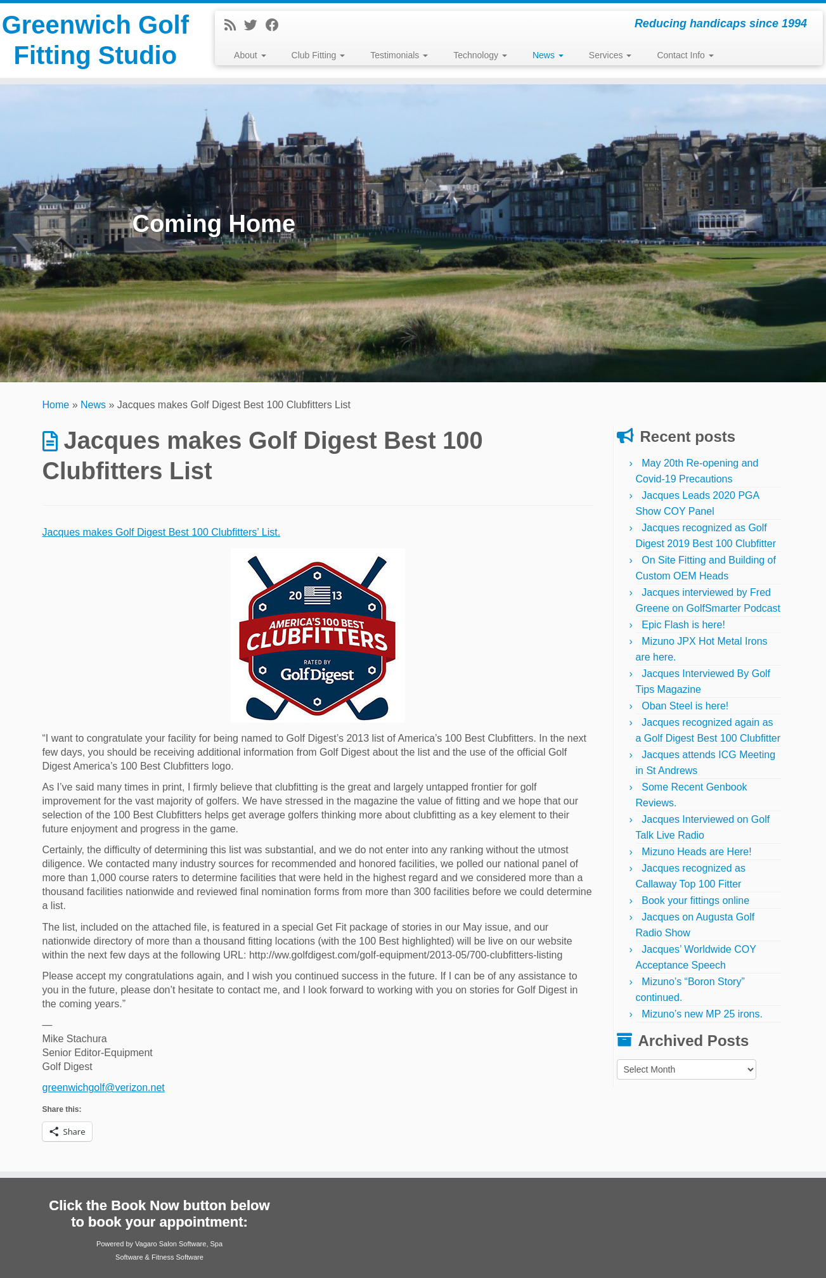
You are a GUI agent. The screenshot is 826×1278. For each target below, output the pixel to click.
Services (610, 55)
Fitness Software (177, 1257)
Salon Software (183, 1244)
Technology (480, 55)
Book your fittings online (695, 900)
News (548, 55)
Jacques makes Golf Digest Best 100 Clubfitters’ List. (161, 532)
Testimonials (399, 55)
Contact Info (685, 55)
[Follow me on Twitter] (255, 25)
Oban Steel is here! (685, 705)
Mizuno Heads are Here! (696, 851)
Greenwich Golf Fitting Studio (96, 40)
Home (56, 404)
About (250, 55)
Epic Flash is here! (683, 624)
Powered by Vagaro (126, 1244)
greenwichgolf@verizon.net (103, 1087)
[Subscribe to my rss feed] (234, 25)
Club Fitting (318, 55)
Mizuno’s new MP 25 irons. (702, 1014)
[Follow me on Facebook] (276, 25)
